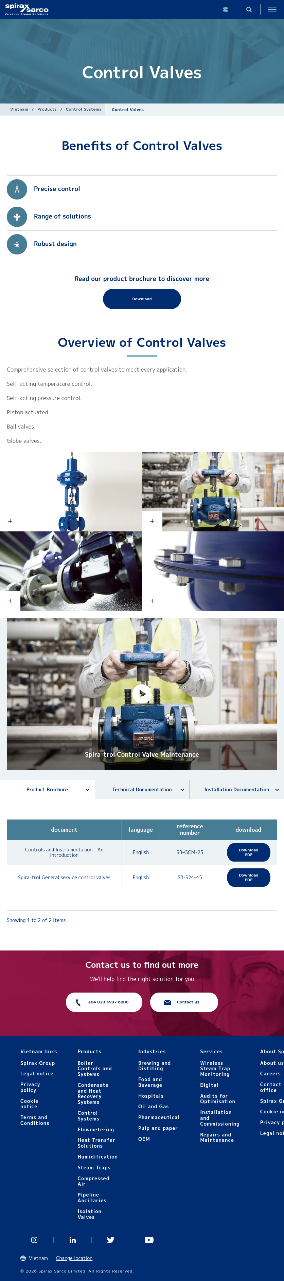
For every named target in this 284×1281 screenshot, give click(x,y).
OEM (144, 1139)
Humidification (97, 1156)
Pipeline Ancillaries (91, 1197)
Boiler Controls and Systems (94, 1069)
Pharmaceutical (159, 1117)
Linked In (73, 1240)
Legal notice (37, 1073)
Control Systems (84, 109)
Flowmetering (95, 1129)
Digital (209, 1085)
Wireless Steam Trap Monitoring (215, 1069)
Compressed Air (93, 1181)
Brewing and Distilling (154, 1066)
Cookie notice (29, 1104)
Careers (270, 1073)
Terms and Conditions (35, 1120)
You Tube (149, 1240)
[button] (142, 694)
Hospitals (151, 1096)
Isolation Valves (89, 1214)
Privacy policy (30, 1087)
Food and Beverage (150, 1082)
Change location (74, 1258)
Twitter (111, 1240)
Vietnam (19, 109)
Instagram (34, 1240)
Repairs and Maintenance (217, 1137)
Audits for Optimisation (217, 1099)
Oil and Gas (153, 1106)
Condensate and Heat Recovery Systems (92, 1093)
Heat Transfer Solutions (96, 1143)
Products (47, 109)
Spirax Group (37, 1063)
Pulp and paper (158, 1128)
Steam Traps (93, 1167)
